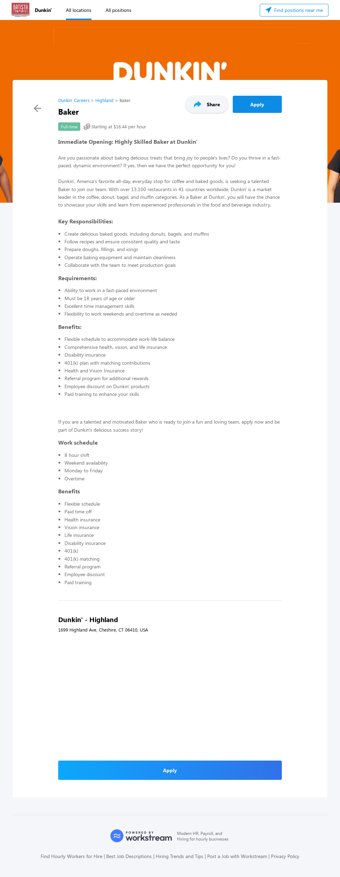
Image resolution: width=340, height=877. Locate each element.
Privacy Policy (285, 856)
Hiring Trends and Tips (179, 856)
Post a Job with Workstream (237, 856)
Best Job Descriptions (129, 856)
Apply (257, 104)
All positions (118, 10)
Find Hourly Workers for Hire (71, 856)
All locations (78, 10)
